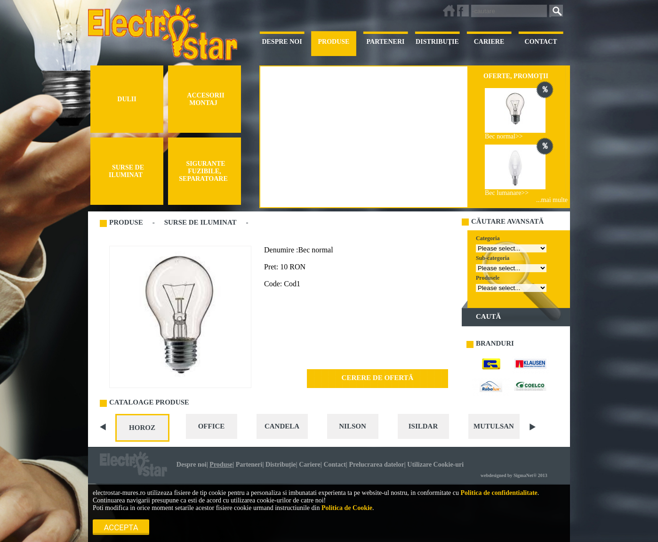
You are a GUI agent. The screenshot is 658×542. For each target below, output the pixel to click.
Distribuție (280, 464)
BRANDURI (495, 343)
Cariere (310, 464)
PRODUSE (126, 222)
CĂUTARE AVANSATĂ (507, 221)
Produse (221, 464)
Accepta (121, 527)
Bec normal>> (504, 136)
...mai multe (552, 199)
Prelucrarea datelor (376, 464)
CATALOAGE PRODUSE (149, 402)
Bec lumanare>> (507, 192)
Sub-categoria (492, 258)
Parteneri (249, 464)
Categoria (488, 238)
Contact (334, 464)
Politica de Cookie (346, 507)
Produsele (487, 278)
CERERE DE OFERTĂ (378, 377)
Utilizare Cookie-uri (435, 464)
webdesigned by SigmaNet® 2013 (514, 475)
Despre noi (192, 464)
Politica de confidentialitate (498, 492)
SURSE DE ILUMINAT (200, 222)
